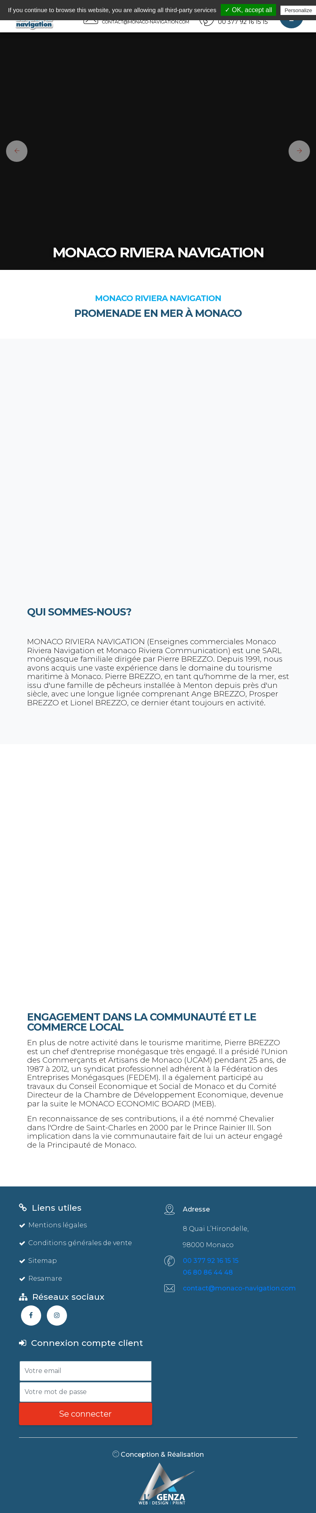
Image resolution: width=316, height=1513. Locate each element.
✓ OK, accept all (248, 9)
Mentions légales (53, 1225)
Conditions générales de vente (75, 1243)
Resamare (40, 1278)
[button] (13, 151)
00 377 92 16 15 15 (211, 1261)
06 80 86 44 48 (208, 1272)
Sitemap (38, 1261)
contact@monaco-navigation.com (239, 1288)
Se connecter (85, 1414)
